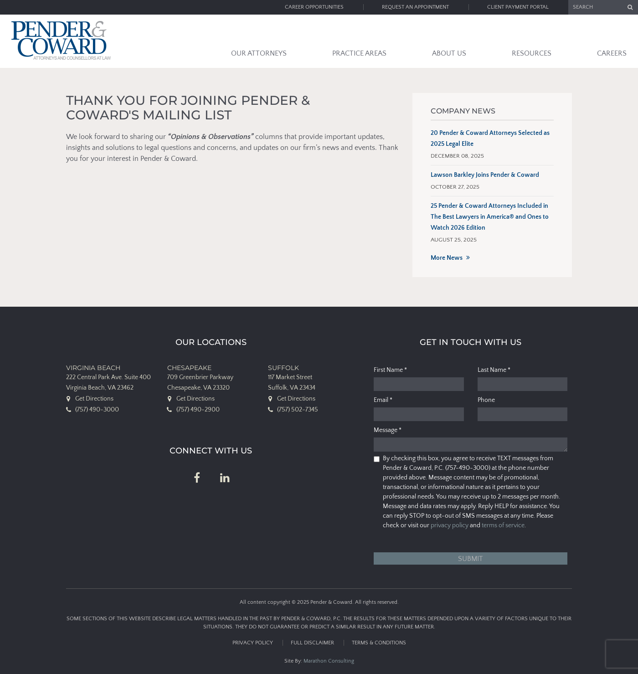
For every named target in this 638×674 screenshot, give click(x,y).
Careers (612, 53)
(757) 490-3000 (97, 409)
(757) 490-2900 (198, 409)
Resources (531, 53)
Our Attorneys (259, 53)
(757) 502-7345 (297, 409)
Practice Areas (359, 53)
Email (383, 400)
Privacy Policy (252, 643)
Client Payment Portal (518, 7)
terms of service (503, 525)
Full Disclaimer (312, 643)
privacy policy (449, 525)
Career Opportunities (314, 7)
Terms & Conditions (379, 643)
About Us (449, 53)
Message (387, 430)
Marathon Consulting (329, 661)
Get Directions (94, 398)
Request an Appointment (415, 7)
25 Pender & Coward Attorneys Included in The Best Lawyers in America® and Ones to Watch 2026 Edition (490, 217)
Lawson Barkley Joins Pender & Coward (485, 175)
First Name (390, 370)
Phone (486, 400)
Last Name (494, 370)
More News (447, 258)
